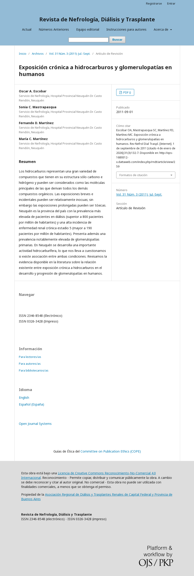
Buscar (117, 39)
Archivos (38, 54)
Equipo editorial (87, 29)
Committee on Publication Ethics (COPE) (111, 451)
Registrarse (154, 3)
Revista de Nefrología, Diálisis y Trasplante (97, 19)
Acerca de (161, 29)
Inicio (22, 54)
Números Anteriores (54, 29)
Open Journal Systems (35, 423)
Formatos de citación (133, 175)
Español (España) (31, 404)
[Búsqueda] (88, 39)
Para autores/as (30, 364)
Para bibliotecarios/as (33, 370)
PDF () (127, 92)
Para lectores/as (30, 357)
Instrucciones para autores (126, 29)
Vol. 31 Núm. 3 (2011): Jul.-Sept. (69, 54)
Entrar (171, 3)
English (24, 397)
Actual (26, 29)
